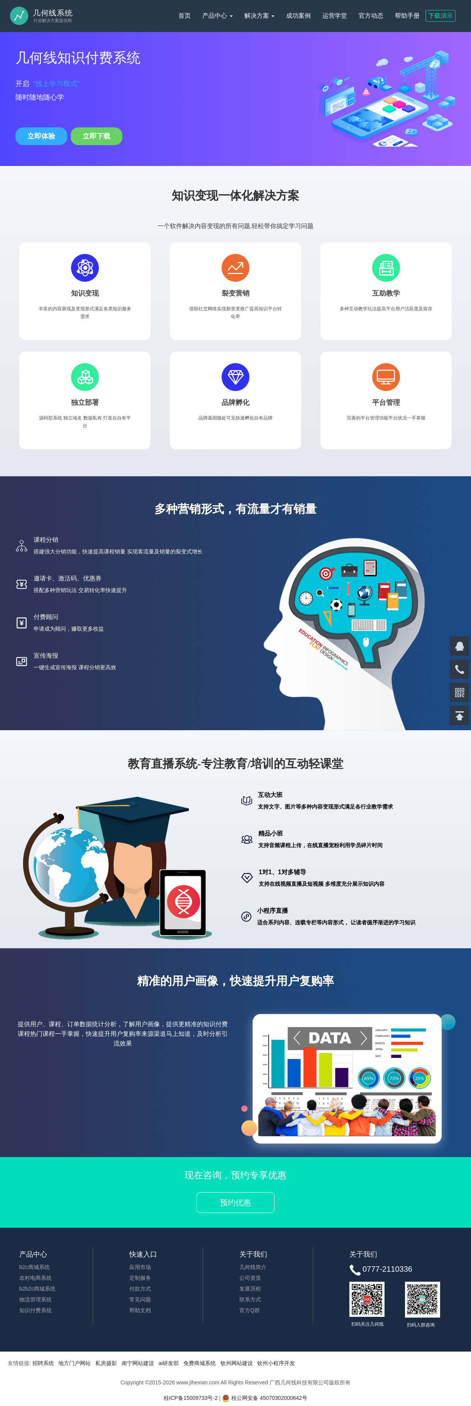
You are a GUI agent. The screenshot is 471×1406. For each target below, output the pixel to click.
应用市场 (140, 1267)
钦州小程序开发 (276, 1363)
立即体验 (41, 136)
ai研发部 (168, 1363)
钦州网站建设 (236, 1363)
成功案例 (298, 15)
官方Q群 (249, 1310)
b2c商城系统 (34, 1267)
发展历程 (250, 1289)
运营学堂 (334, 15)
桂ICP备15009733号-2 (191, 1398)
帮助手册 (407, 15)
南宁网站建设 (138, 1363)
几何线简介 (252, 1267)
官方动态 (371, 15)
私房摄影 (106, 1363)
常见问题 (140, 1299)
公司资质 (250, 1278)
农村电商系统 (35, 1278)
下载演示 (440, 15)
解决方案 (259, 15)
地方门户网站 (74, 1363)
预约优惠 (235, 1202)
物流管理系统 (35, 1299)
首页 (184, 15)
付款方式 (140, 1289)
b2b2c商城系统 (37, 1289)
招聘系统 (43, 1363)
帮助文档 (140, 1310)
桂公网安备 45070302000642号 (264, 1398)
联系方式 (250, 1299)
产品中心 (217, 15)
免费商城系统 (199, 1363)
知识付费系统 (35, 1310)
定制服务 (140, 1278)
